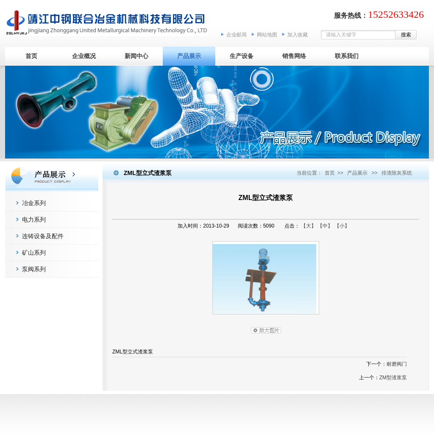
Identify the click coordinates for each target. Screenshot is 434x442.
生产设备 (241, 56)
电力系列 (34, 219)
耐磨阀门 (397, 364)
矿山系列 (34, 252)
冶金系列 (34, 203)
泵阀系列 (34, 269)
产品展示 (189, 56)
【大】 (308, 226)
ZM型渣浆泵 (393, 378)
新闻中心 (136, 56)
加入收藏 (297, 35)
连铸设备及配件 (43, 236)
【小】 (342, 226)
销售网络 (294, 56)
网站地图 (267, 35)
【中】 (325, 226)
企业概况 (84, 56)
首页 (31, 56)
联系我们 (347, 56)
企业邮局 (236, 35)
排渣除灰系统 (396, 173)
